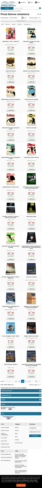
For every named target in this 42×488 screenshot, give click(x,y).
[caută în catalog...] (26, 8)
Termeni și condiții (5, 427)
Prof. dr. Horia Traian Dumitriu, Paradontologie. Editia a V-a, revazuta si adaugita (20, 456)
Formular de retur (19, 442)
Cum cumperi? (4, 437)
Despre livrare (4, 440)
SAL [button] (3, 413)
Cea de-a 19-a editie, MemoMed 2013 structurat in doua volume (20, 466)
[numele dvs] (35, 428)
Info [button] (3, 424)
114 (16, 381)
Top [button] (3, 451)
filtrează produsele (21, 20)
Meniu (37, 2)
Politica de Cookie (5, 430)
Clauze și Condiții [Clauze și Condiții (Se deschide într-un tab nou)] (33, 480)
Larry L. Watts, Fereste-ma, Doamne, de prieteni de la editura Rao (21, 471)
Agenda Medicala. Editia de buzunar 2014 (21, 461)
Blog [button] (17, 451)
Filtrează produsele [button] (7, 390)
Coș (30, 2)
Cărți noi (17, 427)
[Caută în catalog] (40, 8)
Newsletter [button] (32, 424)
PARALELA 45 (30, 44)
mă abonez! (35, 435)
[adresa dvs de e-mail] (35, 432)
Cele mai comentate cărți (6, 457)
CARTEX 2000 (9, 338)
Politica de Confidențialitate (4, 434)
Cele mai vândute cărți (6, 454)
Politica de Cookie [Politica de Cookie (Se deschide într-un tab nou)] (12, 480)
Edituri (16, 433)
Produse (7, 8)
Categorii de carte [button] (6, 395)
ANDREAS (30, 309)
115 (19, 381)
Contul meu (21, 2)
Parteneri (17, 439)
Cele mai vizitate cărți (5, 460)
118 (29, 381)
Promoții (16, 430)
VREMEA (30, 190)
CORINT (30, 367)
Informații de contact (5, 447)
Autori (16, 436)
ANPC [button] (3, 404)
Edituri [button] (3, 399)
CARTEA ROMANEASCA (30, 280)
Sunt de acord (21, 485)
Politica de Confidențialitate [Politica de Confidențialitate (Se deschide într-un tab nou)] (22, 480)
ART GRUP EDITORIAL (9, 44)
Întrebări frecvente (5, 444)
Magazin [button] (18, 424)
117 (26, 381)
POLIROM (30, 250)
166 (36, 381)
